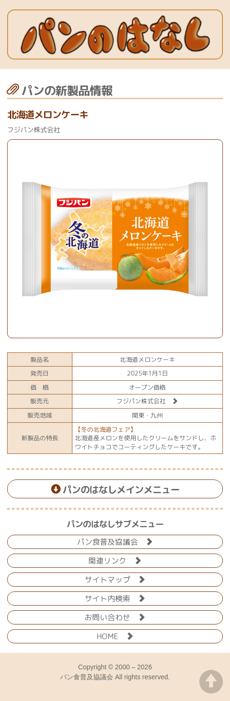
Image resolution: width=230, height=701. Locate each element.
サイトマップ (115, 578)
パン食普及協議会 (115, 541)
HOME (115, 635)
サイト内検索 (115, 597)
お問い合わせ (115, 616)
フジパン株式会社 (147, 401)
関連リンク (115, 560)
